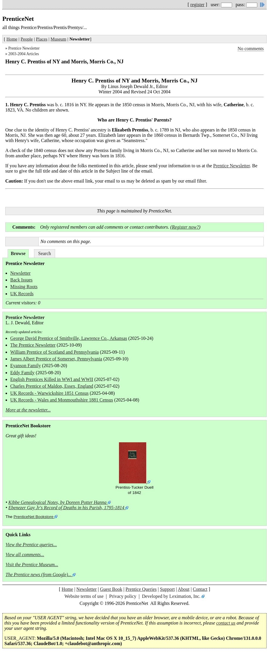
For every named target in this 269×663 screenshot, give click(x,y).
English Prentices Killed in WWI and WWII (51, 379)
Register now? (185, 227)
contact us (225, 622)
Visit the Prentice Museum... (32, 564)
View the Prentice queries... (31, 544)
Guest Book (111, 589)
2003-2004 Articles (23, 54)
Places (41, 38)
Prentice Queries (140, 589)
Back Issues (21, 279)
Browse (18, 253)
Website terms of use (83, 596)
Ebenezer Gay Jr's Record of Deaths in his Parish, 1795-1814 (66, 507)
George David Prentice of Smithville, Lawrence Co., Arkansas (68, 338)
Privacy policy (122, 596)
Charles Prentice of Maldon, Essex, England (51, 386)
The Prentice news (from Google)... (38, 574)
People (27, 38)
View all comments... (25, 554)
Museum (59, 38)
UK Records (22, 293)
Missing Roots (24, 286)
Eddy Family (22, 372)
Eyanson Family (25, 365)
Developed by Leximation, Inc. (171, 596)
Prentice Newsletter (24, 48)
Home (11, 38)
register (197, 4)
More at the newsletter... (28, 409)
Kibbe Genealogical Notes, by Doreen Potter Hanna (57, 502)
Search (44, 253)
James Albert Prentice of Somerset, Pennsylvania (56, 358)
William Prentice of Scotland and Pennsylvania (54, 352)
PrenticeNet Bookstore (33, 516)
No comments (251, 48)
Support (167, 589)
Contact (200, 589)
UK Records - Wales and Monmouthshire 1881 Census (61, 399)
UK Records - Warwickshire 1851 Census (49, 393)
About (184, 589)
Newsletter (20, 273)
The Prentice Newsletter (33, 345)
